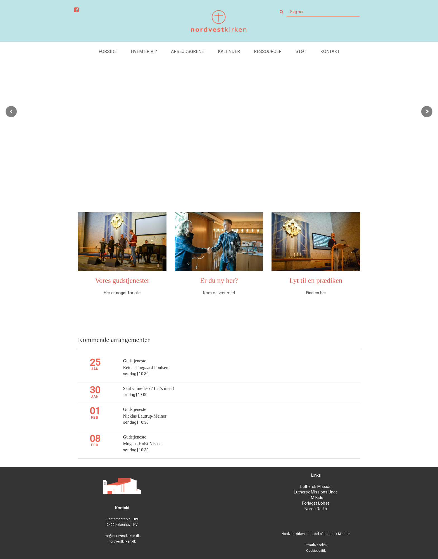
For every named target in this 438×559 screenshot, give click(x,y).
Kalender (229, 51)
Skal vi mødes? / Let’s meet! (148, 388)
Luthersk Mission (316, 486)
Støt (301, 51)
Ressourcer (268, 51)
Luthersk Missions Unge (316, 492)
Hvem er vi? (144, 51)
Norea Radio (315, 508)
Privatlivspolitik (315, 545)
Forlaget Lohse (316, 503)
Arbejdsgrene (187, 51)
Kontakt (330, 51)
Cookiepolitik (316, 551)
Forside (108, 51)
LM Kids (316, 497)
